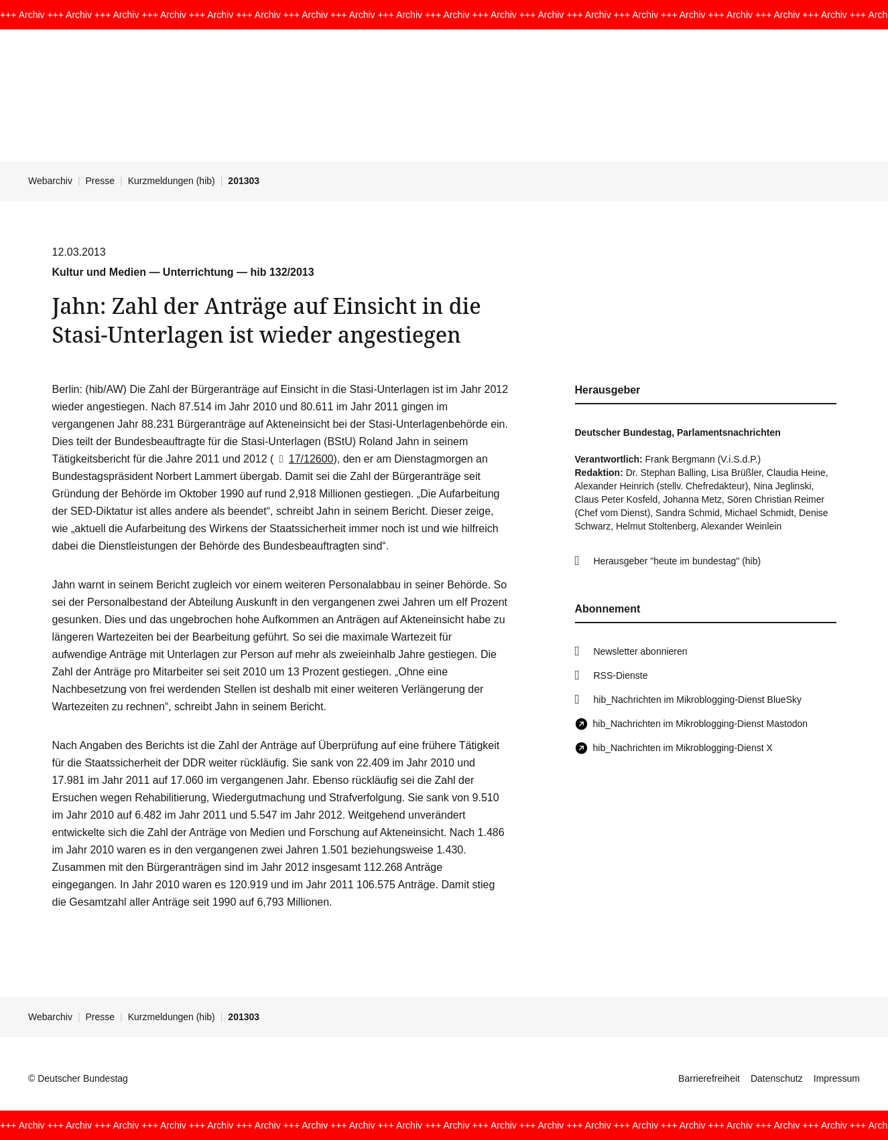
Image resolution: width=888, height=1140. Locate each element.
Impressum (837, 1078)
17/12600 (303, 459)
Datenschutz (777, 1078)
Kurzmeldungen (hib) (171, 180)
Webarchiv (50, 180)
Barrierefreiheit (709, 1078)
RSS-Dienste (621, 675)
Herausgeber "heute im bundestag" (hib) (677, 561)
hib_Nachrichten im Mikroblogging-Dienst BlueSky (698, 699)
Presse (100, 180)
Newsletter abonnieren (641, 651)
